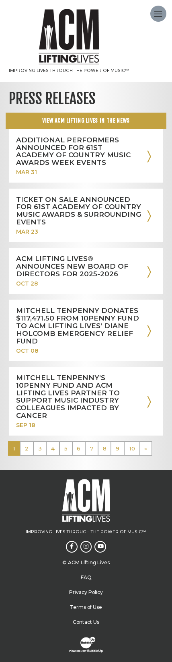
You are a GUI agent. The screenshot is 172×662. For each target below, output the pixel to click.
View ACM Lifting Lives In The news (86, 120)
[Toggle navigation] (158, 14)
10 (132, 448)
